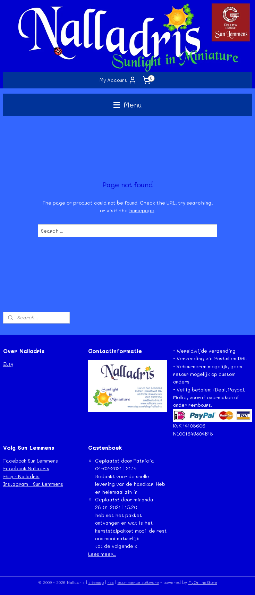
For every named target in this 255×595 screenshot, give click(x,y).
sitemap (96, 582)
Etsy (8, 364)
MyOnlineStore (202, 582)
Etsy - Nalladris (21, 476)
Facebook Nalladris (26, 468)
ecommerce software (138, 582)
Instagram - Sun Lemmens (33, 484)
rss (111, 582)
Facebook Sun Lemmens (30, 460)
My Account (118, 80)
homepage (141, 210)
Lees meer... (102, 554)
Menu (127, 104)
